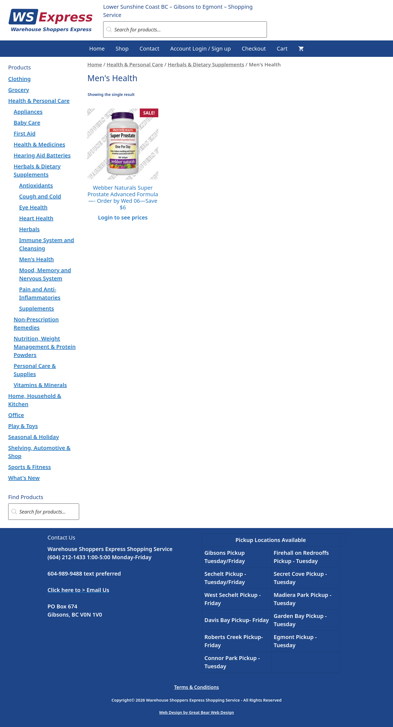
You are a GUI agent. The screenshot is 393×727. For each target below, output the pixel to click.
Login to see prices (123, 217)
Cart (282, 48)
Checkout (254, 48)
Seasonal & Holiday (33, 437)
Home (97, 48)
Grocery (18, 89)
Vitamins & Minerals (40, 385)
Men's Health (36, 259)
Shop (122, 48)
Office (16, 415)
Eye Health (33, 207)
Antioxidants (36, 185)
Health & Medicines (39, 144)
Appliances (28, 111)
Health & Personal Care (135, 64)
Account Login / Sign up (200, 48)
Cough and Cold (40, 196)
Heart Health (36, 218)
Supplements (36, 308)
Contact (149, 48)
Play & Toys (23, 426)
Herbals (29, 229)
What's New (24, 478)
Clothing (19, 79)
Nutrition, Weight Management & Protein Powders (45, 347)
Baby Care (27, 122)
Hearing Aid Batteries (42, 155)
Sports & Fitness (29, 467)
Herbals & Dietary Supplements (206, 64)
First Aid (24, 133)
